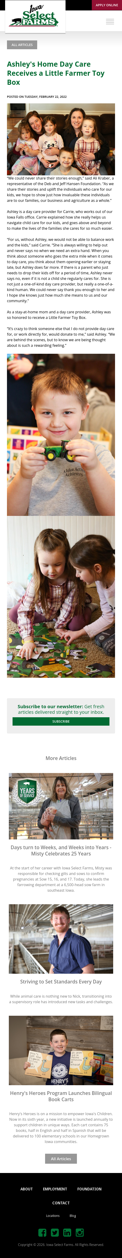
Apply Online (107, 5)
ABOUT (26, 1189)
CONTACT (61, 1203)
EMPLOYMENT (55, 1189)
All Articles (22, 45)
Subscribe (60, 721)
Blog (72, 1216)
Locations (52, 1216)
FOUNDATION (89, 1189)
